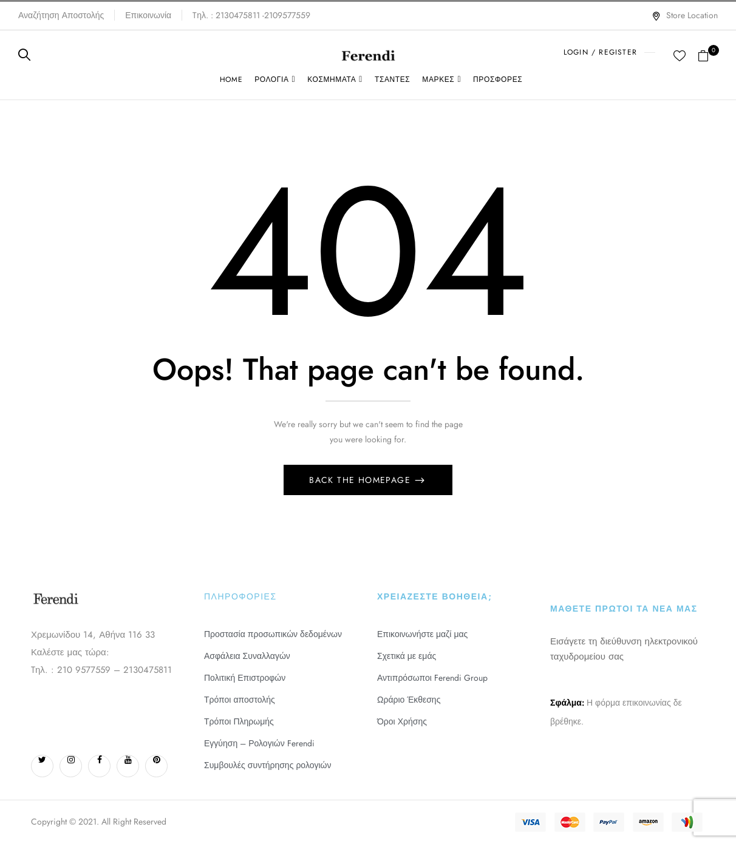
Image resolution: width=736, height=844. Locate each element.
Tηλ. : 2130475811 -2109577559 (251, 15)
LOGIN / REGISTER (600, 52)
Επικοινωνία (148, 15)
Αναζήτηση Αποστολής (61, 15)
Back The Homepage (361, 480)
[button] (708, 54)
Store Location (685, 15)
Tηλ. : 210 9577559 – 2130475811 (101, 670)
